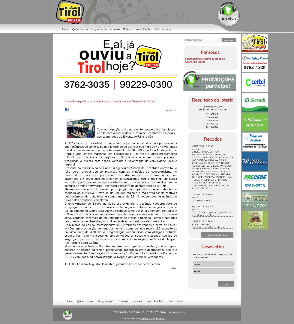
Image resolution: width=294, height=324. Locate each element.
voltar (173, 268)
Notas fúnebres (155, 301)
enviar (225, 284)
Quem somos (80, 29)
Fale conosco (162, 29)
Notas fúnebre (144, 29)
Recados (115, 29)
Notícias (137, 301)
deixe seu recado (217, 234)
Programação (99, 29)
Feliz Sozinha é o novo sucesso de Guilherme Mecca (205, 60)
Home (65, 29)
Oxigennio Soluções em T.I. (153, 318)
